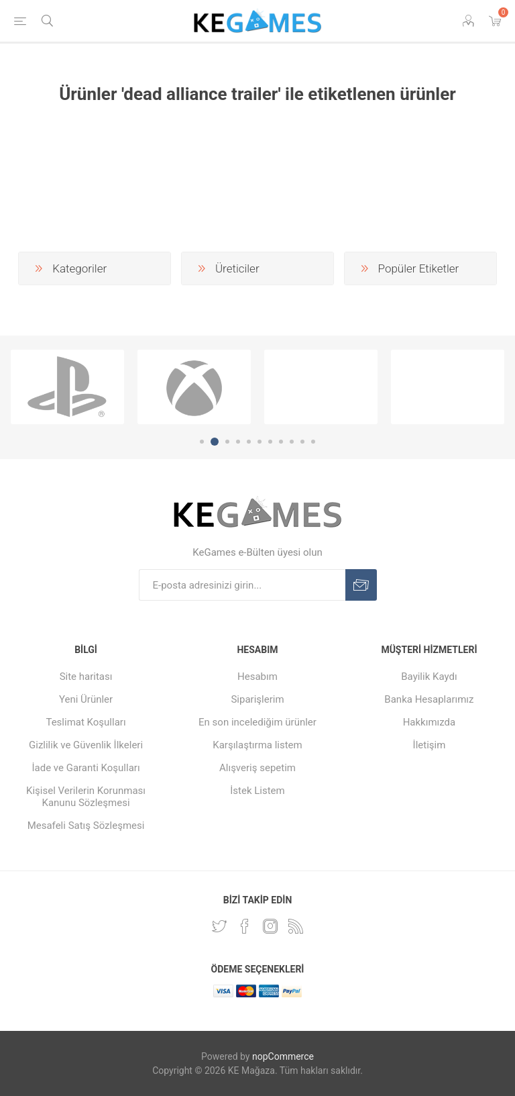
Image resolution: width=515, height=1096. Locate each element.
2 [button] (215, 442)
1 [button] (202, 442)
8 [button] (281, 442)
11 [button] (313, 442)
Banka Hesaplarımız (428, 699)
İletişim (429, 745)
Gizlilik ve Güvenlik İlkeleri (86, 745)
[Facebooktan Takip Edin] (244, 926)
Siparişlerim (257, 699)
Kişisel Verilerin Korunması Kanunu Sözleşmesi (86, 797)
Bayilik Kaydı (429, 676)
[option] (67, 387)
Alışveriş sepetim (257, 768)
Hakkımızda (429, 722)
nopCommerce (283, 1056)
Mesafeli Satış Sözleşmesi (86, 825)
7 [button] (270, 442)
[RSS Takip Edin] (295, 926)
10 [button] (302, 442)
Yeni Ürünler (86, 699)
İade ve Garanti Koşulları (85, 768)
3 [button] (227, 442)
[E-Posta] (242, 585)
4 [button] (238, 442)
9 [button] (292, 442)
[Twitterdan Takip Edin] (219, 926)
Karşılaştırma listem (257, 745)
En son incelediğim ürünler (257, 722)
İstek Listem (257, 791)
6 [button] (260, 442)
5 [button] (249, 442)
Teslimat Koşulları (85, 722)
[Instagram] (270, 926)
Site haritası (86, 676)
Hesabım (257, 676)
